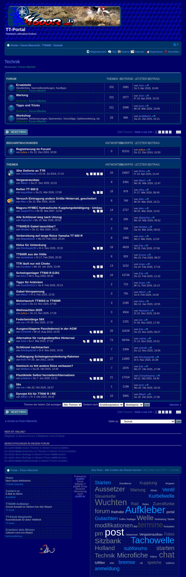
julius (24, 152)
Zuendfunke (163, 504)
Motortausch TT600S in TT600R (38, 300)
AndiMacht (145, 116)
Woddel (25, 229)
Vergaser (169, 483)
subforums (135, 548)
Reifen (145, 504)
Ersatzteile (23, 85)
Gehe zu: (113, 421)
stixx (141, 236)
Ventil (168, 489)
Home (38, 480)
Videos (153, 556)
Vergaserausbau (27, 180)
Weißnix (25, 369)
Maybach (144, 310)
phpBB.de (80, 496)
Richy (142, 171)
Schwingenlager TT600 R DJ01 (37, 273)
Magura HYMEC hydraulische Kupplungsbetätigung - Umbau (59, 207)
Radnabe (117, 512)
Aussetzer (110, 489)
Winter (154, 490)
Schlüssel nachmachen (32, 347)
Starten (103, 482)
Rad (134, 504)
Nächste (174, 404)
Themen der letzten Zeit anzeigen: (53, 404)
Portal (14, 45)
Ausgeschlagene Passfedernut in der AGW (46, 328)
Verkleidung (160, 519)
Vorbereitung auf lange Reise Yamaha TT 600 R (49, 235)
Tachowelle (152, 540)
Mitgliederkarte (98, 51)
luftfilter (100, 563)
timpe (142, 264)
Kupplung (148, 483)
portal (170, 512)
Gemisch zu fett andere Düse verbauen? (44, 366)
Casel (24, 303)
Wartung (22, 95)
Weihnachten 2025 (29, 310)
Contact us (38, 494)
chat (166, 554)
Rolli (23, 359)
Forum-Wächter (27, 67)
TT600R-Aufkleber (38, 506)
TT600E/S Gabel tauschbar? (36, 226)
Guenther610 (28, 285)
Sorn (141, 85)
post (114, 532)
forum (102, 511)
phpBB (79, 479)
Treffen (122, 519)
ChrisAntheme (29, 173)
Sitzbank (108, 541)
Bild (135, 526)
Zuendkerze (125, 483)
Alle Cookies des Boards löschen (123, 470)
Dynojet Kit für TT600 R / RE (36, 393)
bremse (127, 562)
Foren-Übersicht (30, 45)
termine (150, 525)
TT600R (46, 45)
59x (18, 384)
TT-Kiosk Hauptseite (38, 519)
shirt (112, 563)
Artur (23, 276)
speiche (154, 562)
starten (166, 548)
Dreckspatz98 (28, 248)
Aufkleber (145, 509)
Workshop (23, 115)
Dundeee (26, 266)
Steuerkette (105, 496)
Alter (23, 201)
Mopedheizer (28, 238)
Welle (145, 517)
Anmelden (173, 51)
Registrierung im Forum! (33, 149)
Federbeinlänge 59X (30, 319)
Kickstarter (169, 526)
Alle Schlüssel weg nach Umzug (39, 217)
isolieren (170, 563)
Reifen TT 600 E (27, 189)
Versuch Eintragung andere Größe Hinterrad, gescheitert (56, 198)
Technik (58, 45)
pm (99, 533)
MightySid (26, 220)
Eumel (142, 254)
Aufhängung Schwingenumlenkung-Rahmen (47, 356)
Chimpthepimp (147, 375)
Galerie (126, 51)
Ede (141, 245)
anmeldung (107, 568)
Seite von (143, 132)
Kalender (139, 51)
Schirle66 (26, 331)
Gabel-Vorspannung (30, 291)
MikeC (24, 183)
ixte (23, 322)
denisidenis (27, 257)
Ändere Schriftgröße (176, 44)
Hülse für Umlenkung (31, 245)
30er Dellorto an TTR (30, 170)
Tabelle (170, 519)
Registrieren (156, 51)
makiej (142, 338)
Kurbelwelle (161, 496)
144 (178, 132)
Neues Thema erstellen (16, 132)
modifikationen (114, 525)
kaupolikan (27, 192)
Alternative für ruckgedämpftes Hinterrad (45, 338)
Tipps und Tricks (28, 105)
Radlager (131, 519)
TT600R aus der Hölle (31, 254)
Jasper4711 (27, 210)
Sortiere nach (103, 404)
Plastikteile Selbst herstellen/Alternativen (45, 375)
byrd (141, 106)
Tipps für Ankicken (29, 282)
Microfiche (132, 555)
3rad (23, 341)
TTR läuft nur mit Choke (33, 263)
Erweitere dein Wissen (38, 532)
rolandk (143, 347)
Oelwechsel (132, 534)
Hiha (141, 189)
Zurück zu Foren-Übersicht (22, 421)
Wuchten (111, 502)
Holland (105, 548)
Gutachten (106, 518)
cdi (141, 563)
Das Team (97, 470)
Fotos (169, 534)
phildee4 (25, 378)
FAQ (114, 51)
